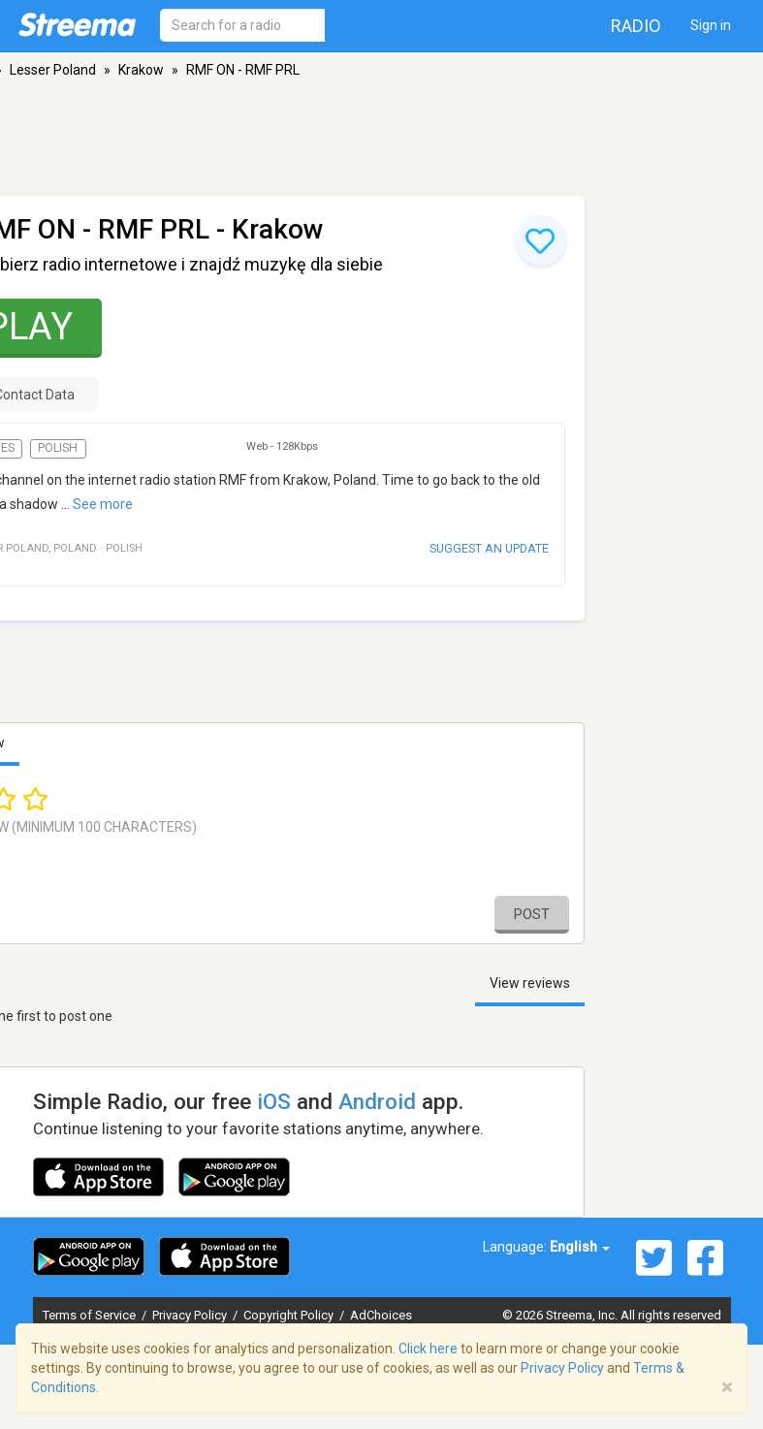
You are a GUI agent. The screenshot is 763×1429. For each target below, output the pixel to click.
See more (103, 504)
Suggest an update (489, 548)
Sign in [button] (710, 25)
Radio (636, 26)
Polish (58, 448)
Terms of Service (91, 1315)
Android (377, 1101)
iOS (274, 1101)
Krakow (141, 70)
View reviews (530, 983)
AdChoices (381, 1315)
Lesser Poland (53, 70)
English (580, 1246)
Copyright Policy (289, 1315)
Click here (428, 1348)
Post (532, 914)
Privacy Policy (191, 1315)
